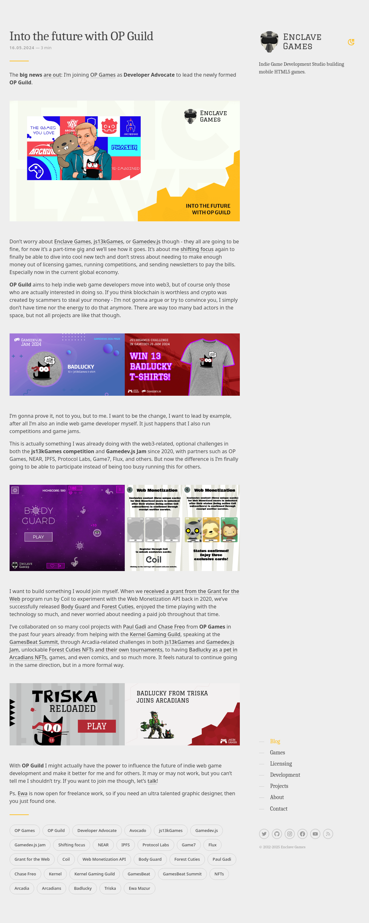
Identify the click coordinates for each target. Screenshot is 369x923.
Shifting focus (71, 845)
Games (277, 752)
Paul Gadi (134, 626)
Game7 (189, 845)
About (277, 797)
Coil (66, 859)
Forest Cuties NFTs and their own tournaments (105, 649)
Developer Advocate (97, 830)
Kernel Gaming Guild (155, 634)
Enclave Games (72, 241)
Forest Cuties (118, 606)
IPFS (126, 845)
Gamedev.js (146, 241)
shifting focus (197, 249)
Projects (279, 786)
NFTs (219, 874)
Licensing (281, 763)
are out (52, 74)
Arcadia (22, 888)
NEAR (103, 845)
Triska (110, 888)
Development (285, 775)
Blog (275, 741)
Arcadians (51, 888)
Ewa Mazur (139, 888)
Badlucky (82, 888)
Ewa (22, 793)
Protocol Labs (156, 845)
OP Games (102, 74)
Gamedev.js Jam (30, 845)
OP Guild (56, 830)
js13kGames (108, 241)
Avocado (138, 830)
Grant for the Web (32, 859)
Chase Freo (171, 626)
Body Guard (75, 606)
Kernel (55, 874)
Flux (212, 845)
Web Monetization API (104, 859)
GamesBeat (139, 874)
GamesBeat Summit (34, 641)
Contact (279, 808)
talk (152, 780)
